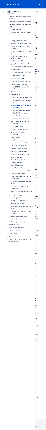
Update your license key (18, 75)
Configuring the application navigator (21, 67)
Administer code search (18, 173)
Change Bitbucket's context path (20, 81)
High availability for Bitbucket (19, 151)
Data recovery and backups (19, 84)
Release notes (13, 233)
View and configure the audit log (20, 72)
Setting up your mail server (18, 41)
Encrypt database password (19, 216)
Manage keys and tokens (18, 200)
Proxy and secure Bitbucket (19, 148)
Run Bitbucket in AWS (17, 61)
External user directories (18, 35)
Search (40, 4)
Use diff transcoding (17, 140)
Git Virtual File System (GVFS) (19, 129)
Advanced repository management (21, 32)
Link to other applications (18, 203)
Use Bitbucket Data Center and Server (20, 21)
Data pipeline (14, 219)
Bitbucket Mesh (15, 94)
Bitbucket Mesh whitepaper (21, 113)
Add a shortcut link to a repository (21, 171)
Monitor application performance (20, 222)
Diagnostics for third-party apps (20, 154)
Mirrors (13, 92)
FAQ (10, 236)
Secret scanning (15, 137)
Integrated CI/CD (14, 225)
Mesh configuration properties (21, 110)
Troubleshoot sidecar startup (21, 119)
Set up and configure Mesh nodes (22, 97)
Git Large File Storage (17, 126)
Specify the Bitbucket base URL (20, 64)
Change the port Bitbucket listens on (21, 143)
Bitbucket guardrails (16, 162)
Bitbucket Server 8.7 (17, 11)
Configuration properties (18, 78)
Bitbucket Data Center (15, 230)
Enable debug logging (17, 165)
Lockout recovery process (18, 146)
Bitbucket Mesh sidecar (19, 116)
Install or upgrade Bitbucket (17, 227)
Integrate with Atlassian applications (21, 43)
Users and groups (16, 29)
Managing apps (15, 69)
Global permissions (16, 38)
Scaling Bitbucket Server (18, 168)
